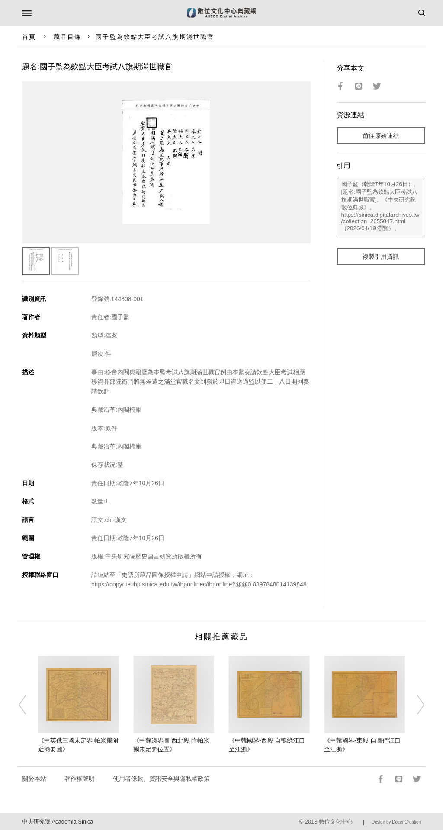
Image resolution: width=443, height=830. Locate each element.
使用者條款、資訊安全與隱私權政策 (161, 778)
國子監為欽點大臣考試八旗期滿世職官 (155, 36)
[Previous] (28, 704)
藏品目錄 (67, 36)
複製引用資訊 (381, 256)
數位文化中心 (336, 821)
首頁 (29, 36)
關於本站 (34, 778)
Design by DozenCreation (396, 822)
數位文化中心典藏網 (221, 13)
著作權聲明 (79, 778)
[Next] (414, 704)
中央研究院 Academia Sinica (57, 821)
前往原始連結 (381, 135)
